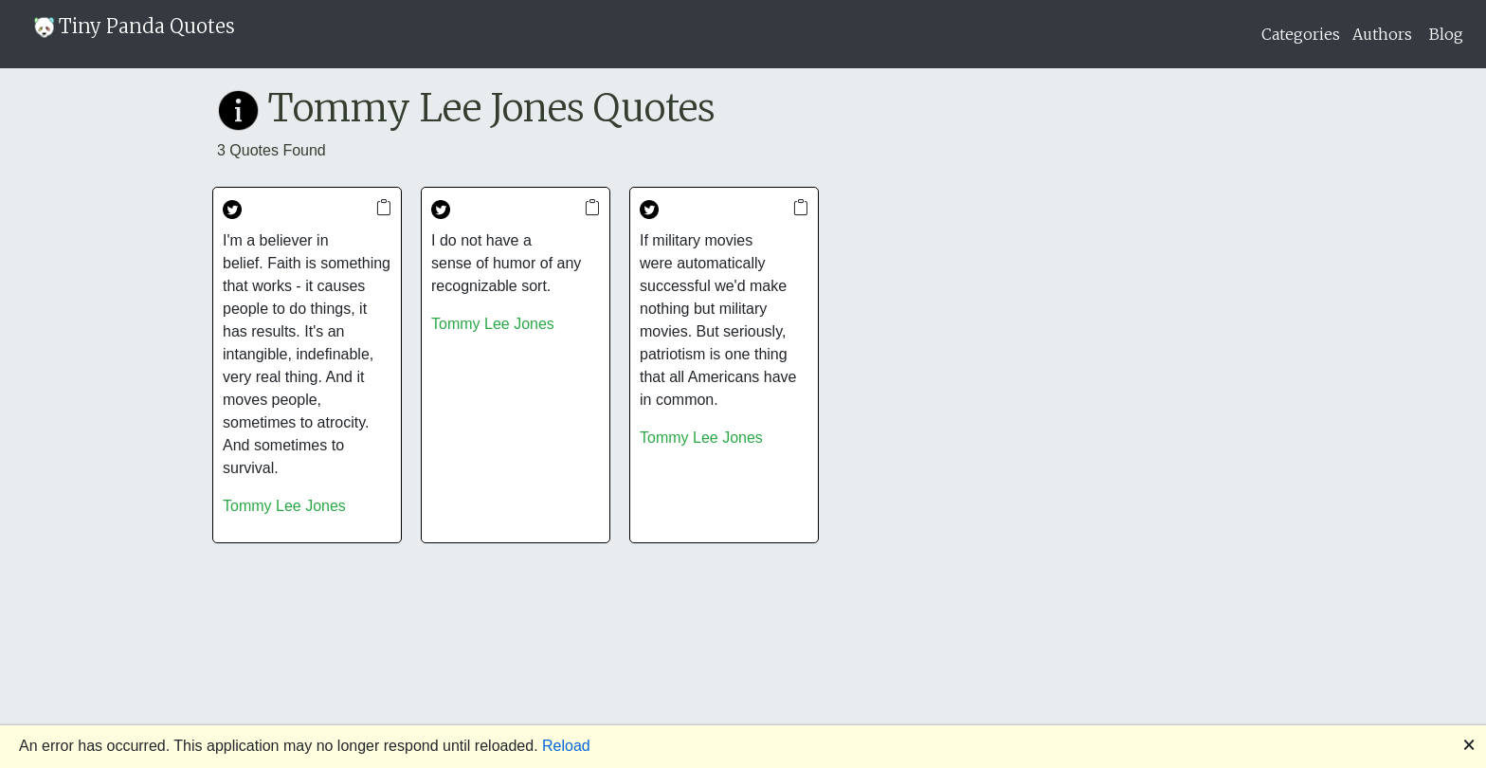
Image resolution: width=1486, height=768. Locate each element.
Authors (1382, 34)
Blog (1446, 34)
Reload (566, 746)
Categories (1300, 34)
